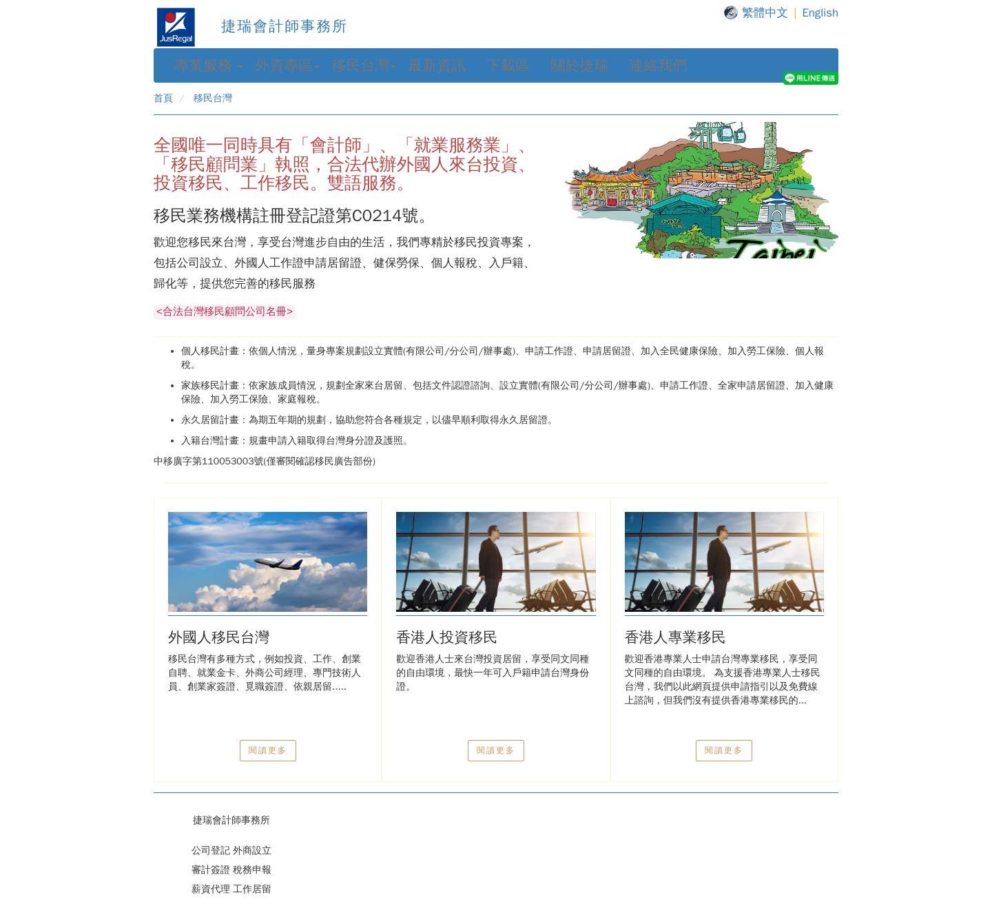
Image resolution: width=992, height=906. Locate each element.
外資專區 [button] (287, 65)
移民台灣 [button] (363, 65)
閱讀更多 (268, 750)
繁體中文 (765, 13)
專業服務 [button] (208, 65)
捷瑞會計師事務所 (251, 26)
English (820, 13)
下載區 (508, 65)
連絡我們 (658, 65)
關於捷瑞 (579, 65)
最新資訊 (437, 65)
